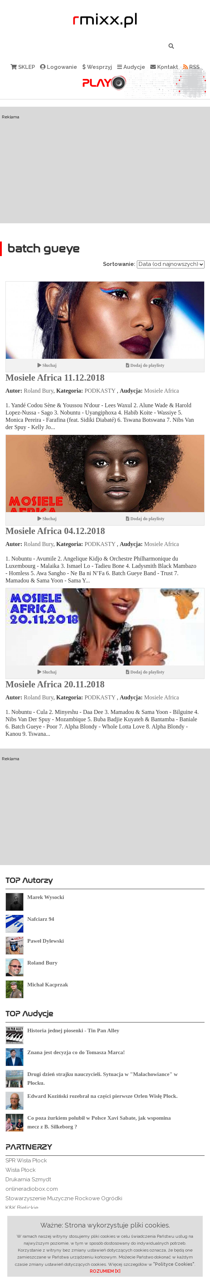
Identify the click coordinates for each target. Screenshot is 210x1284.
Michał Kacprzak (47, 984)
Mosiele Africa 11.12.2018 (54, 377)
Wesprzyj (97, 67)
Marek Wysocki (45, 897)
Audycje (131, 67)
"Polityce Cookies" (173, 1264)
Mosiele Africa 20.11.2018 (54, 684)
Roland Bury (38, 391)
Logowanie (58, 67)
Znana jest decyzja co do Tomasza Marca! (76, 1052)
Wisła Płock (20, 1170)
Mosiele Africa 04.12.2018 (55, 531)
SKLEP (23, 67)
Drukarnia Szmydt (28, 1179)
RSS (191, 67)
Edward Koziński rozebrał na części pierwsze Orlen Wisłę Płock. (102, 1096)
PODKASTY (99, 391)
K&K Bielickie (21, 1208)
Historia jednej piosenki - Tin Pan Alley (73, 1030)
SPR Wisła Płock (26, 1160)
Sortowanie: (119, 264)
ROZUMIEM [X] (105, 1271)
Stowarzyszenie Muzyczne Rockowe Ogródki (63, 1198)
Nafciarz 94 (40, 919)
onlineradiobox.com (31, 1189)
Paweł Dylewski (45, 941)
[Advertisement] (105, 165)
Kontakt (164, 67)
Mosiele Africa (161, 391)
